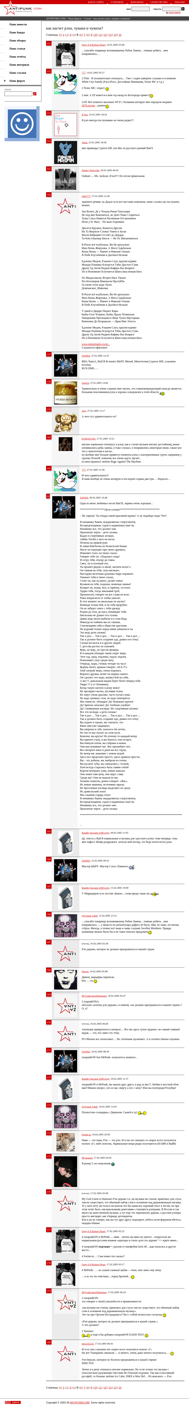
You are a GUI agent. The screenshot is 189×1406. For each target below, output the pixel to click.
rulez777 (86, 196)
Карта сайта (96, 2)
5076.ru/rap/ (88, 105)
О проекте (117, 2)
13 (110, 34)
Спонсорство (159, 2)
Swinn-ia (86, 1134)
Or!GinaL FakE (90, 915)
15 (120, 34)
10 (95, 34)
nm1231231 (88, 1343)
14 (115, 34)
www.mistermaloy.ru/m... (96, 344)
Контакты (137, 2)
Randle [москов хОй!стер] (95, 832)
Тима (84, 142)
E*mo (85, 114)
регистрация (174, 12)
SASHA (86, 355)
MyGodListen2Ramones (94, 995)
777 (84, 72)
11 (100, 34)
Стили (87, 18)
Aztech (85, 382)
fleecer (85, 971)
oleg (84, 410)
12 (105, 34)
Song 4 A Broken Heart (93, 44)
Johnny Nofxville (90, 170)
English (180, 2)
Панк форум (74, 18)
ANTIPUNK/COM (55, 18)
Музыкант (87, 1157)
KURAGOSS (88, 438)
